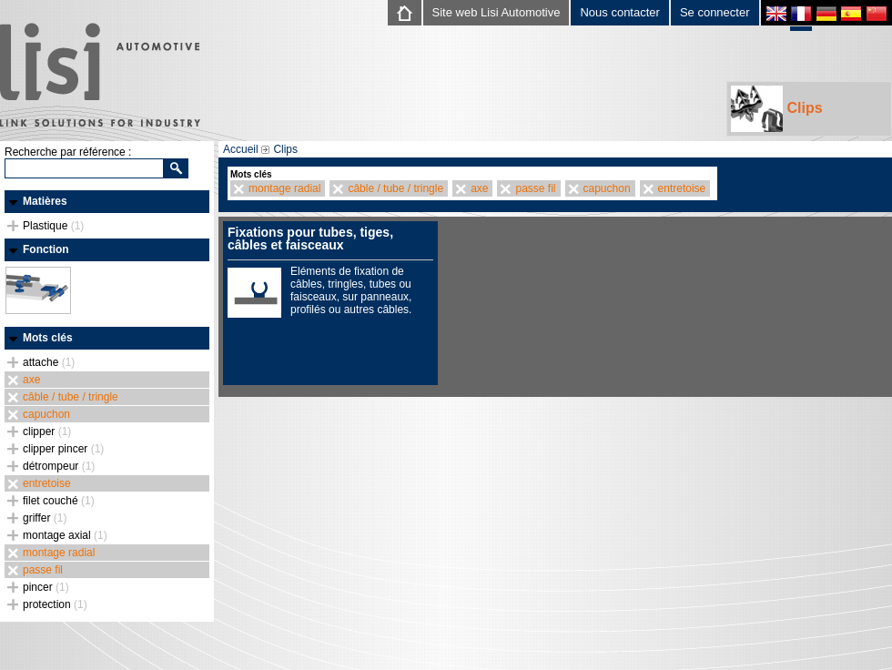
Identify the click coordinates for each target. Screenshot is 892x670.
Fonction (46, 249)
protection (55, 604)
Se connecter (715, 12)
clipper (47, 431)
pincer (46, 587)
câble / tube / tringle (70, 397)
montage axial (65, 535)
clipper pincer (63, 448)
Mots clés (48, 337)
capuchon (46, 414)
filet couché (59, 500)
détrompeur (59, 466)
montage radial (59, 552)
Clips (777, 109)
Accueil (240, 149)
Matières (45, 201)
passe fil (43, 569)
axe (31, 379)
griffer (44, 518)
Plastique (53, 225)
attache (49, 362)
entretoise (47, 483)
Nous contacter (619, 12)
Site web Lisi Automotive (496, 12)
